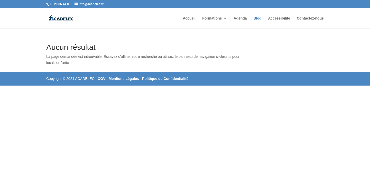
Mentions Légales (124, 79)
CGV (102, 79)
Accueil (189, 18)
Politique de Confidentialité (165, 79)
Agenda (240, 18)
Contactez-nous (310, 18)
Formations (212, 18)
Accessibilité (279, 18)
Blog (258, 18)
